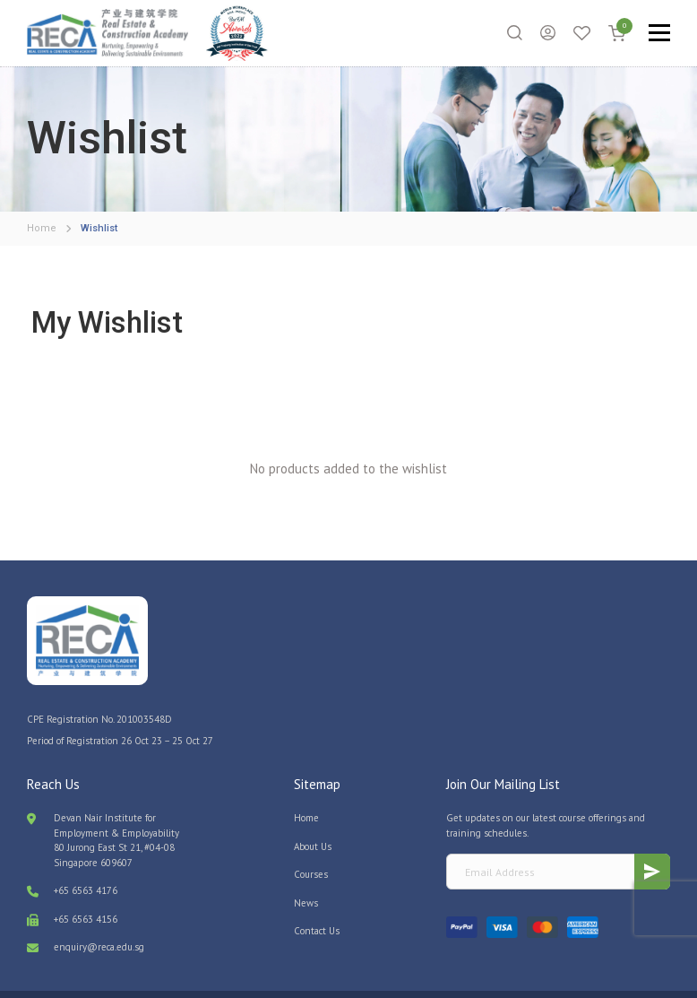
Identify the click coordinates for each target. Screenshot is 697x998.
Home (306, 788)
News (306, 872)
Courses (311, 844)
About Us (312, 816)
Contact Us (317, 901)
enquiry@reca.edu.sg (99, 917)
